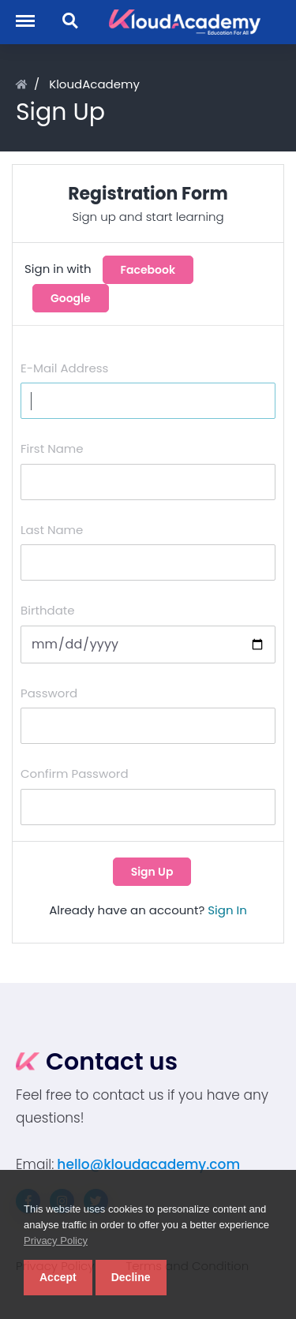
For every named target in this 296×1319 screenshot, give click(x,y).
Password (49, 693)
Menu (32, 13)
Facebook (148, 270)
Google (71, 298)
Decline (131, 1277)
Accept (58, 1277)
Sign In (227, 910)
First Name (52, 448)
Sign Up (152, 872)
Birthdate (48, 610)
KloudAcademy (94, 84)
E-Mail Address (64, 368)
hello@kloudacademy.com (148, 1164)
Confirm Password (75, 773)
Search (71, 21)
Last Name (52, 529)
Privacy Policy (56, 1240)
